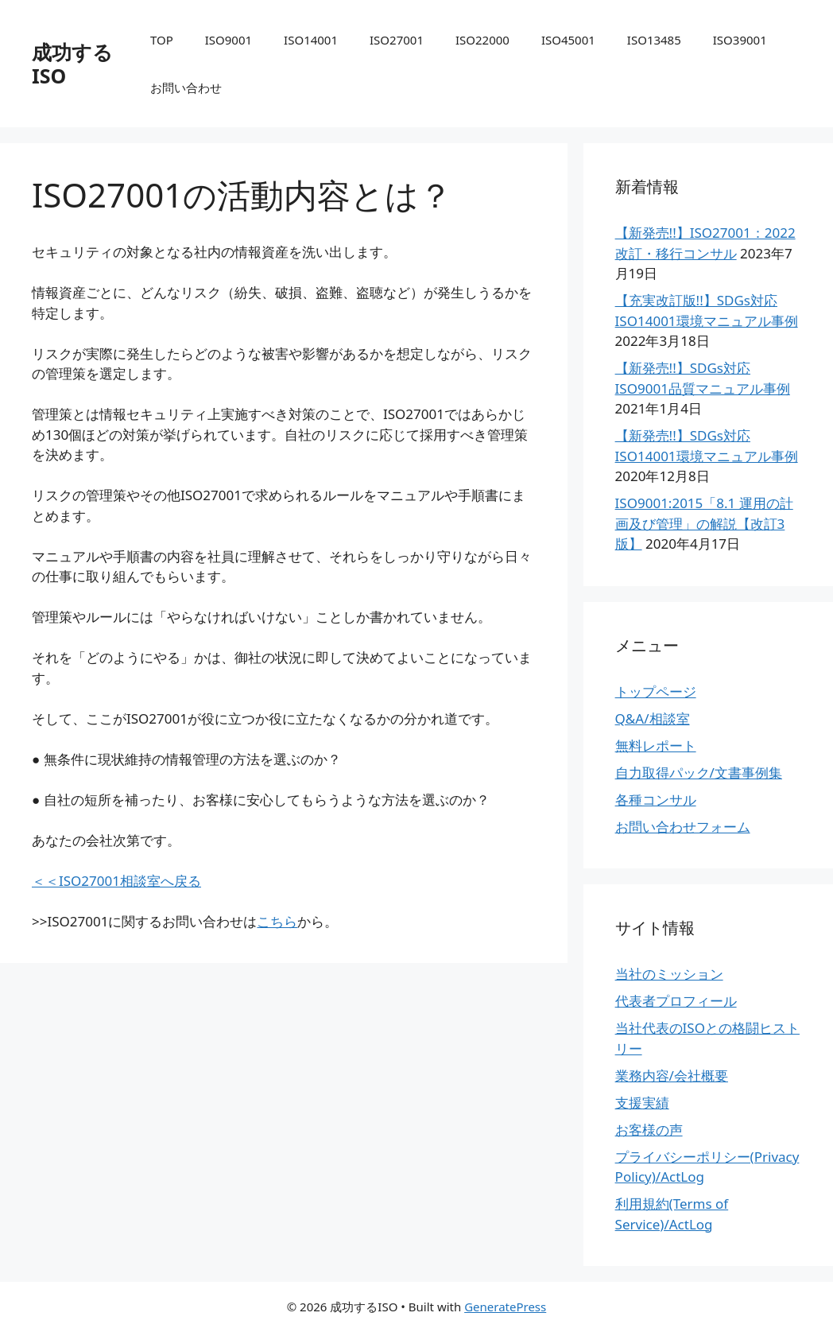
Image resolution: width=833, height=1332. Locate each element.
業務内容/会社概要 (671, 1075)
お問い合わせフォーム (682, 826)
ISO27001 (397, 40)
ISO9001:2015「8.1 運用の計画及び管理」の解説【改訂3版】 (704, 523)
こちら (277, 921)
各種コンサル (655, 799)
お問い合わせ (186, 87)
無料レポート (655, 745)
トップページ (655, 691)
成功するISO (72, 63)
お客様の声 (649, 1129)
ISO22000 (482, 40)
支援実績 (642, 1102)
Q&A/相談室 (652, 718)
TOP (161, 40)
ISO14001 (311, 40)
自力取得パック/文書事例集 (698, 772)
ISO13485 (654, 40)
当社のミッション (669, 974)
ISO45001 (568, 40)
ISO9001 (228, 40)
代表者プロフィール (676, 1001)
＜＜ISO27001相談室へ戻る (116, 881)
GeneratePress (505, 1307)
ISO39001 (740, 40)
